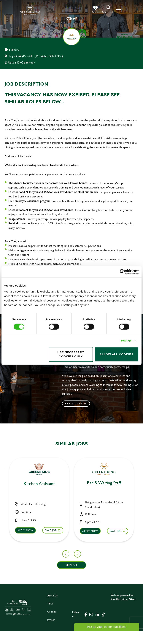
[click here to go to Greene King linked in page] (97, 614)
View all (72, 565)
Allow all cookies (116, 354)
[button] (108, 9)
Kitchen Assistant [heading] (71, 484)
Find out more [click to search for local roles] (76, 403)
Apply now (58, 530)
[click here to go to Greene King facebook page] (86, 614)
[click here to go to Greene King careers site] (18, 607)
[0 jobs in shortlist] (95, 10)
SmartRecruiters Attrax (123, 599)
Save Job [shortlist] (18, 530)
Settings (126, 340)
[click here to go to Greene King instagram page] (91, 614)
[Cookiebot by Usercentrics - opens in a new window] (122, 272)
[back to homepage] (30, 9)
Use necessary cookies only (70, 354)
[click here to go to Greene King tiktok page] (103, 614)
